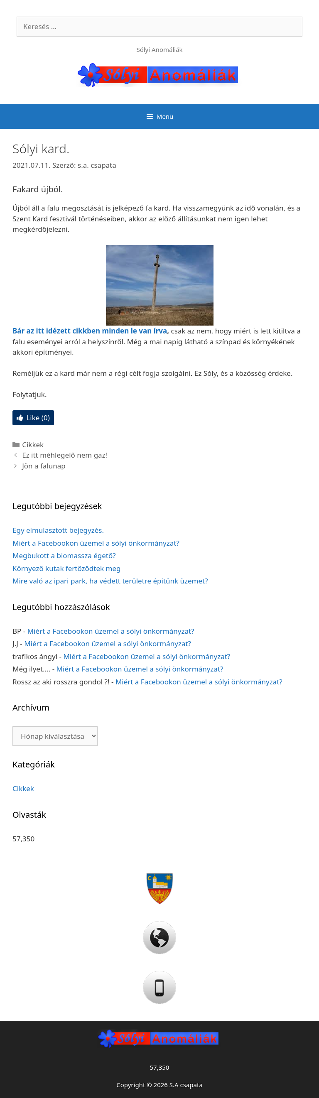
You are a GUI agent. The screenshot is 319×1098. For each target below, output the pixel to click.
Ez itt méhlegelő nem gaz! (64, 455)
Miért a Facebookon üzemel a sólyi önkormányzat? (95, 543)
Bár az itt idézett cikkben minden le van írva (89, 331)
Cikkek (33, 444)
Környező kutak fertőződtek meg (66, 568)
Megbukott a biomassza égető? (64, 555)
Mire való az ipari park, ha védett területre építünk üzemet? (110, 581)
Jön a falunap (44, 466)
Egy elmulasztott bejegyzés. (58, 530)
